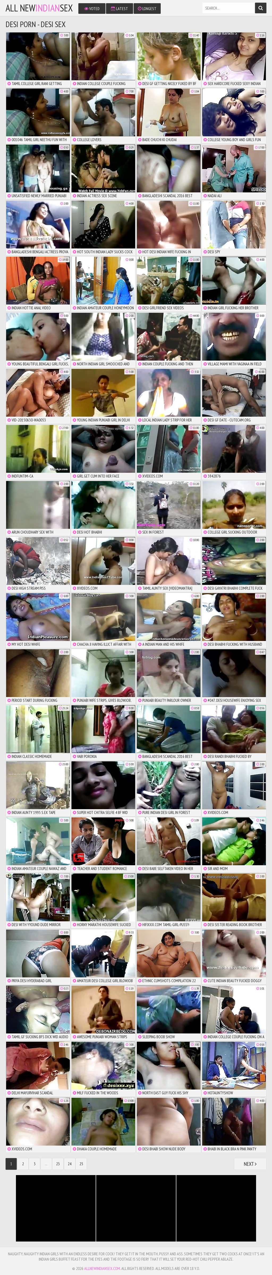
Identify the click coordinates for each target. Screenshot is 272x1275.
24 (69, 1163)
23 (58, 1163)
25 (81, 1163)
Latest (119, 8)
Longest (147, 8)
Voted (92, 8)
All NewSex (39, 8)
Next (250, 1163)
